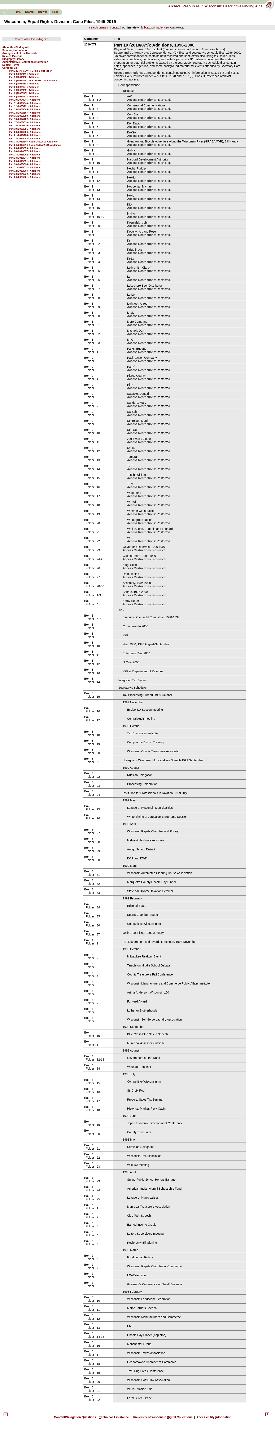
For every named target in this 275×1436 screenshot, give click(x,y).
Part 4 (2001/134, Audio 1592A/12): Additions (33, 80)
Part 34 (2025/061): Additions (24, 177)
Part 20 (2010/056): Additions (24, 132)
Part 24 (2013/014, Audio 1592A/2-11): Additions (35, 145)
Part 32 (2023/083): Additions (24, 170)
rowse (42, 11)
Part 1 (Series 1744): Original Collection (30, 71)
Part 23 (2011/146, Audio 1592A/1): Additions (33, 141)
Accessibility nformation (213, 1417)
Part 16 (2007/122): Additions (24, 119)
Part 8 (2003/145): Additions (24, 93)
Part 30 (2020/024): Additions (24, 164)
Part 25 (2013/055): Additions (24, 148)
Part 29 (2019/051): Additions (24, 161)
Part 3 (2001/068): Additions (24, 77)
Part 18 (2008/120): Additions (24, 125)
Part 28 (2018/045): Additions (24, 158)
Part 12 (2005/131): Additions (24, 106)
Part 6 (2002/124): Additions (24, 87)
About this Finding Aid (15, 47)
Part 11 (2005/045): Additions (24, 103)
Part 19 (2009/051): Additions (24, 129)
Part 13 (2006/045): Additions (24, 109)
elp (55, 11)
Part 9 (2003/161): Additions (24, 96)
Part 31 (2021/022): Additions (24, 167)
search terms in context (104, 27)
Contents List (10, 67)
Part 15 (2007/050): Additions (24, 116)
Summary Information (15, 50)
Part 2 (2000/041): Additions (24, 74)
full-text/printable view (155, 27)
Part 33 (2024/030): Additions (24, 174)
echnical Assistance (114, 1417)
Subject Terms (10, 64)
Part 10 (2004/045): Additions (24, 99)
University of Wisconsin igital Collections (162, 1417)
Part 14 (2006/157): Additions (24, 112)
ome (17, 11)
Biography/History (13, 59)
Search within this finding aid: (31, 39)
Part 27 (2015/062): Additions (24, 154)
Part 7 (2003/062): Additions (24, 90)
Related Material (12, 56)
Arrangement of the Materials (19, 53)
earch (29, 11)
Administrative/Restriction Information (25, 62)
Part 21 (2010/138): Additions (24, 135)
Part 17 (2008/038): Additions (24, 122)
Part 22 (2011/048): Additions (24, 138)
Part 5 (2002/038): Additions (24, 83)
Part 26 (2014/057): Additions (24, 151)
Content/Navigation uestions (75, 1417)
